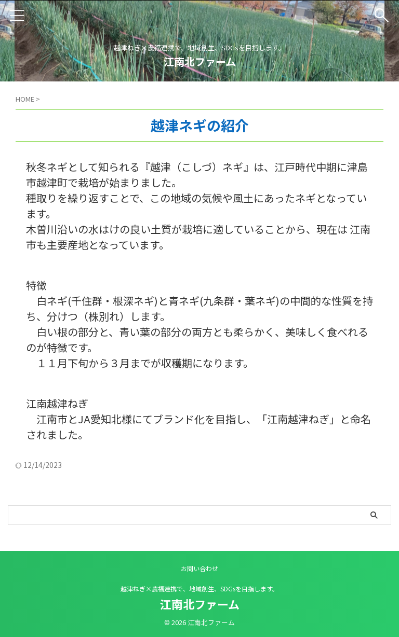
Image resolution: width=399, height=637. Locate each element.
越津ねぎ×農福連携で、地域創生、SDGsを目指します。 (199, 588)
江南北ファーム (200, 61)
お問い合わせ (199, 568)
